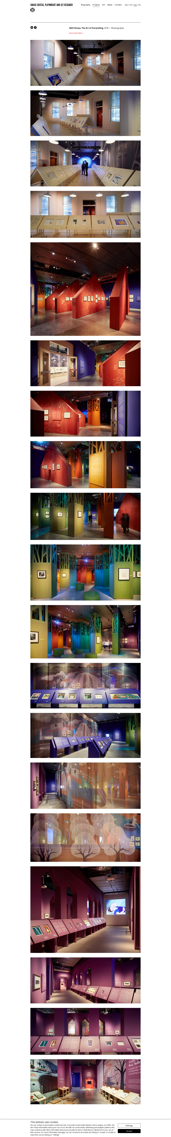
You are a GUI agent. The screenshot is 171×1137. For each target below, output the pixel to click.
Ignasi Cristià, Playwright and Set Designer (51, 5)
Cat (130, 5)
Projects (96, 4)
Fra (139, 5)
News (109, 4)
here (63, 1132)
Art (103, 4)
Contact (118, 4)
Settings (129, 1125)
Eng (135, 5)
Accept (129, 1131)
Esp (126, 5)
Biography (85, 4)
